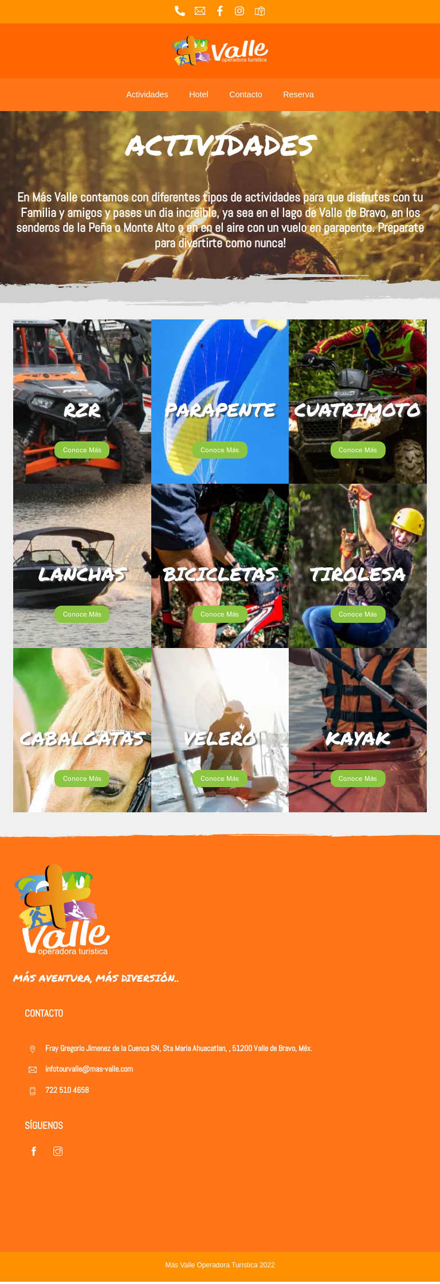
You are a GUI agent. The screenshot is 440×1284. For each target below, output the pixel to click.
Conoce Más (82, 450)
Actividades (147, 94)
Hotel (199, 94)
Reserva (298, 94)
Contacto (245, 94)
